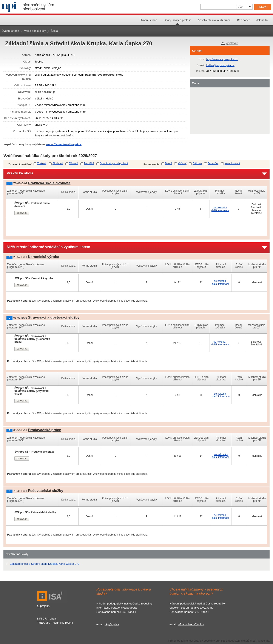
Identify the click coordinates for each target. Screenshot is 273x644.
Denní (168, 163)
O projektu (43, 605)
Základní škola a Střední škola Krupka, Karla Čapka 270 (44, 563)
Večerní (182, 163)
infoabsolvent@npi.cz (191, 624)
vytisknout (232, 43)
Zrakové (41, 163)
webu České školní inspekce (64, 144)
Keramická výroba (43, 257)
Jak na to (262, 20)
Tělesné (73, 163)
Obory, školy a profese (177, 20)
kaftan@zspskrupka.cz (220, 65)
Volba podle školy (35, 30)
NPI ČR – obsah (47, 618)
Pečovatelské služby (45, 491)
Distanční (213, 163)
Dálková (197, 163)
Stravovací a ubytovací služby (54, 317)
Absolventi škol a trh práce (214, 20)
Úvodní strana (148, 20)
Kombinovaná (232, 163)
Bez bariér (243, 20)
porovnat (22, 212)
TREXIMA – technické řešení (55, 622)
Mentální (89, 163)
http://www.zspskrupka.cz (222, 59)
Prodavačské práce (44, 430)
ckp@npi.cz (112, 624)
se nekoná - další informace (220, 209)
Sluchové (57, 163)
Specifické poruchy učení (114, 163)
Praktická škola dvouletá (49, 183)
